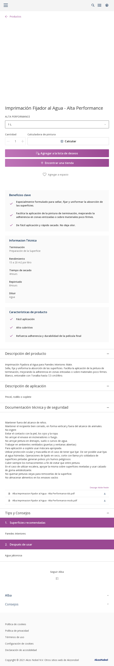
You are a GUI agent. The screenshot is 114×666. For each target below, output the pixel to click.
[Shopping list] (100, 5)
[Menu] (6, 5)
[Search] (93, 5)
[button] (107, 5)
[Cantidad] (15, 141)
